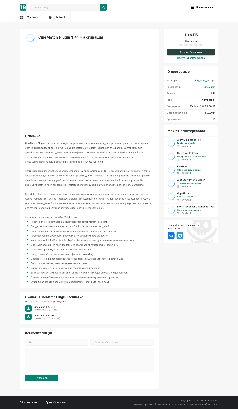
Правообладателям (56, 402)
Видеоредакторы (205, 80)
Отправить (42, 378)
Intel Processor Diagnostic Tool (195, 206)
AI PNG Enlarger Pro (189, 140)
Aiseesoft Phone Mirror (191, 180)
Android (57, 17)
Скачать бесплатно (191, 52)
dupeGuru (183, 193)
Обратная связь (28, 402)
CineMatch (209, 87)
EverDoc (182, 166)
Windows (29, 17)
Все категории (202, 7)
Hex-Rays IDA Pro (187, 153)
